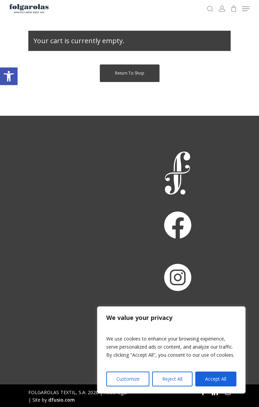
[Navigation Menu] (246, 8)
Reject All (172, 379)
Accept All (215, 379)
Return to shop (129, 73)
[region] (171, 350)
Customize (128, 379)
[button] (9, 76)
